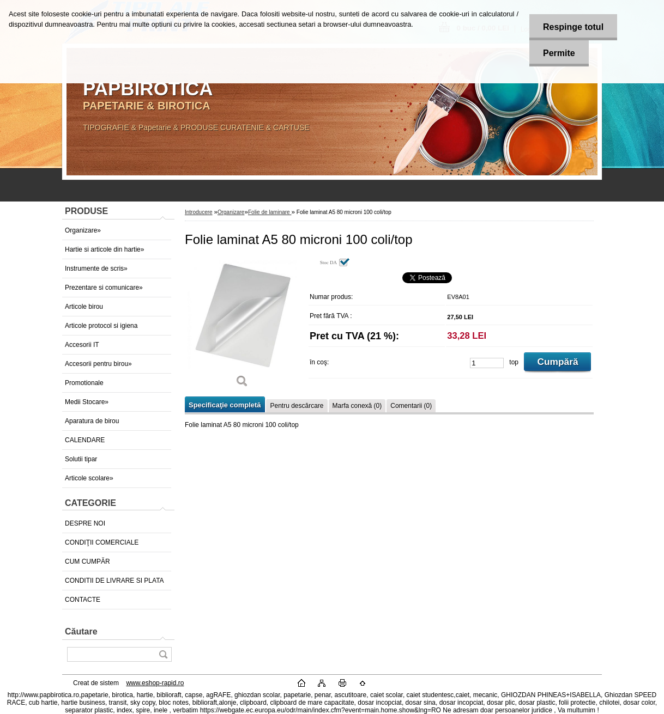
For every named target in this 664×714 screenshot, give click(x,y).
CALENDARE (85, 440)
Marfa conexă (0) (357, 406)
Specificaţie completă (225, 405)
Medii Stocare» (86, 402)
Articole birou (84, 306)
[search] (163, 654)
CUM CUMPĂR (87, 561)
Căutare (81, 631)
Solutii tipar (81, 459)
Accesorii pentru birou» (98, 364)
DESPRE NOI (85, 523)
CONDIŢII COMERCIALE (101, 542)
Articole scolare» (89, 478)
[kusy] (487, 363)
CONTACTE (82, 599)
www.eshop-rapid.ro (155, 683)
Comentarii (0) (411, 406)
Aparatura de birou (92, 421)
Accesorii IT (82, 345)
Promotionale (84, 383)
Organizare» (83, 230)
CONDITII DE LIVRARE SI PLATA (114, 580)
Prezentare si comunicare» (104, 287)
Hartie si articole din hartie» (104, 249)
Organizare (231, 212)
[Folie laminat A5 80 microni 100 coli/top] (242, 326)
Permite (559, 53)
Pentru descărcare (296, 406)
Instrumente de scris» (96, 268)
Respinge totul (573, 27)
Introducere (199, 212)
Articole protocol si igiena (101, 325)
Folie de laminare (269, 212)
